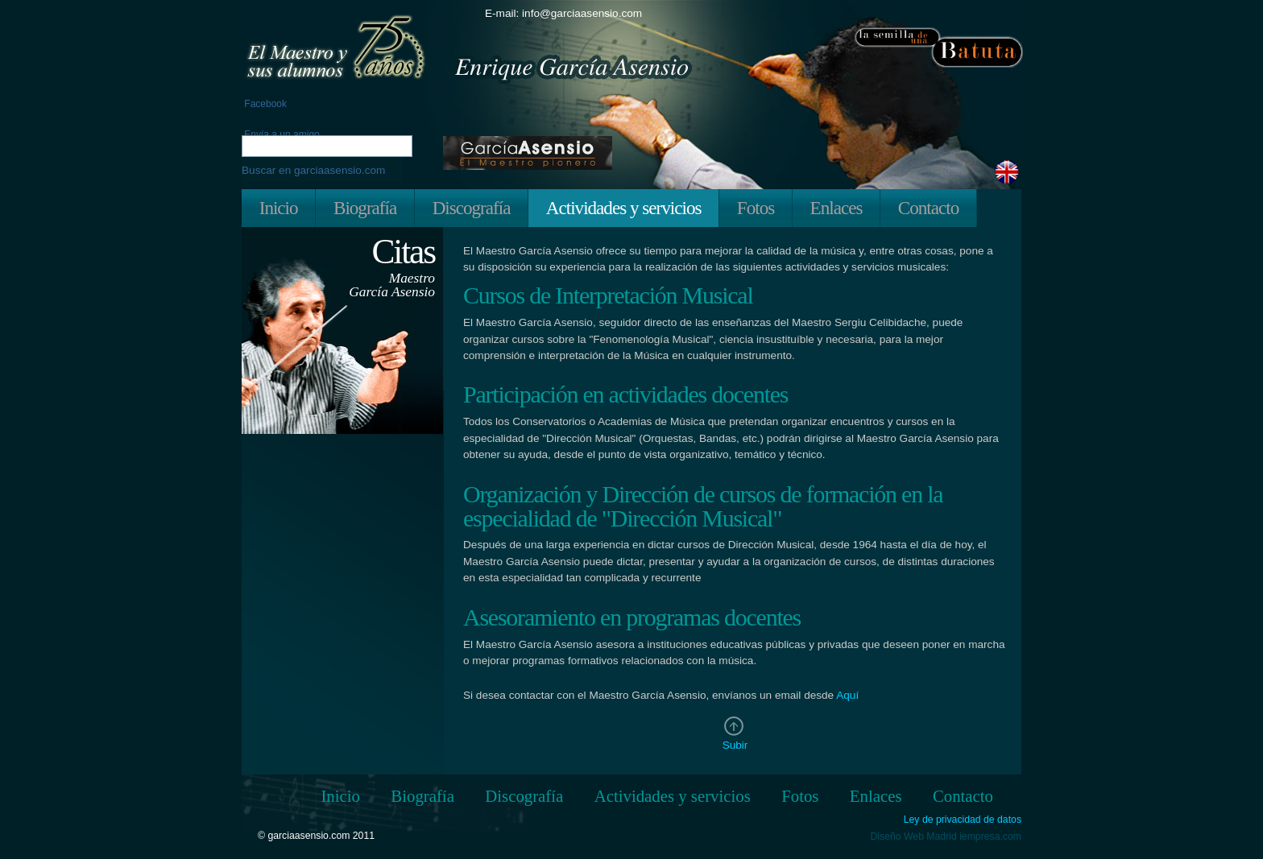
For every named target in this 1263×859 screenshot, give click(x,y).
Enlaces (836, 207)
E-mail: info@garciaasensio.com (563, 13)
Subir (735, 745)
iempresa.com (990, 836)
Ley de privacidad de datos (962, 820)
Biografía (364, 207)
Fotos (755, 207)
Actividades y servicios (624, 207)
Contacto (928, 207)
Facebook (264, 103)
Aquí (847, 695)
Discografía (472, 207)
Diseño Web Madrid (914, 836)
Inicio (278, 207)
